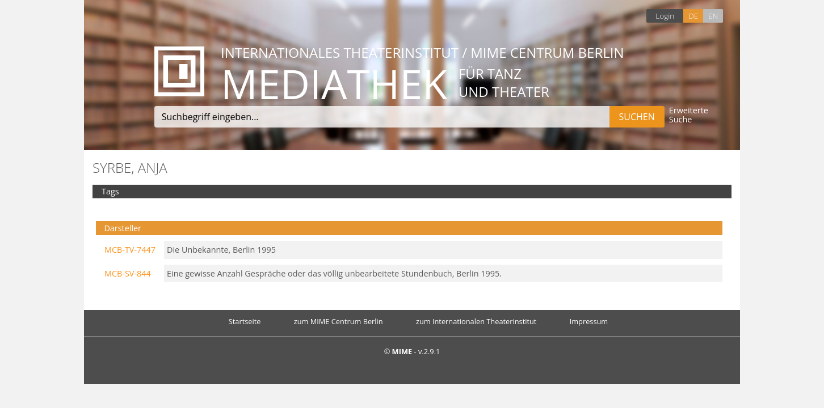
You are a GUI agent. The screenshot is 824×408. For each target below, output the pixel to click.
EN (713, 15)
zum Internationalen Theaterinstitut (476, 321)
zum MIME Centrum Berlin (338, 321)
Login (664, 15)
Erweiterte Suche (688, 115)
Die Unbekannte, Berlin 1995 (221, 249)
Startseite (245, 321)
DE (693, 15)
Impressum (589, 321)
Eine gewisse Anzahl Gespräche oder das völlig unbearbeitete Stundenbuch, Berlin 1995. (334, 273)
